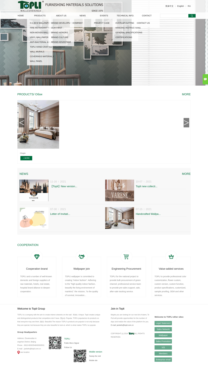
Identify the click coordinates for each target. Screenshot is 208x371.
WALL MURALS (37, 51)
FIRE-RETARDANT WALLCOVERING (47, 28)
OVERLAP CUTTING (124, 23)
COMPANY (78, 23)
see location (23, 352)
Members (163, 353)
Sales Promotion (163, 341)
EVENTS (104, 15)
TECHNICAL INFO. (125, 15)
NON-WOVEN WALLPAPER (42, 32)
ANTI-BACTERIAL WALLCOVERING (46, 42)
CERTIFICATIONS (123, 37)
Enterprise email (163, 359)
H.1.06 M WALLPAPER (40, 23)
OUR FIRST (56, 28)
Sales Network (163, 329)
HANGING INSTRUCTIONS (128, 28)
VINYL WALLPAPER (39, 37)
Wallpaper (163, 335)
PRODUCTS (40, 15)
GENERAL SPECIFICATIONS (128, 32)
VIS (163, 347)
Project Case (101, 23)
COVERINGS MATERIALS (42, 56)
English (180, 6)
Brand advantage (61, 42)
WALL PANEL (36, 61)
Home (21, 15)
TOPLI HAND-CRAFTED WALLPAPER (47, 47)
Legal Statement (163, 323)
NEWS (83, 15)
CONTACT (147, 15)
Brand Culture (59, 37)
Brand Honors (59, 32)
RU (189, 6)
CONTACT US (143, 23)
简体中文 (169, 6)
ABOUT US (61, 15)
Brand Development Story (66, 23)
